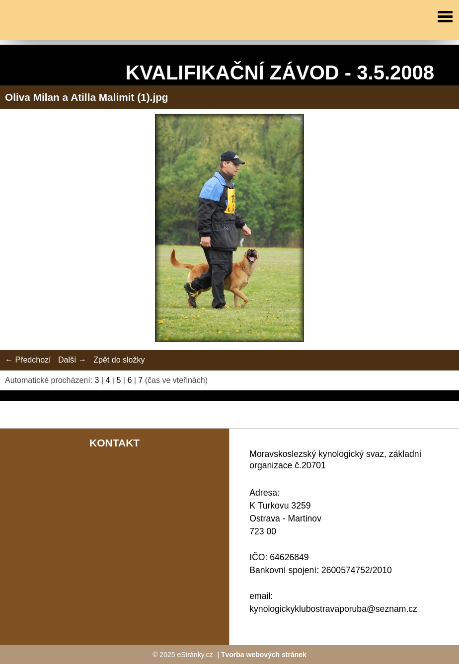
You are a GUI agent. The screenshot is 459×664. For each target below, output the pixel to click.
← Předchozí (28, 360)
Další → (72, 360)
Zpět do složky (119, 360)
